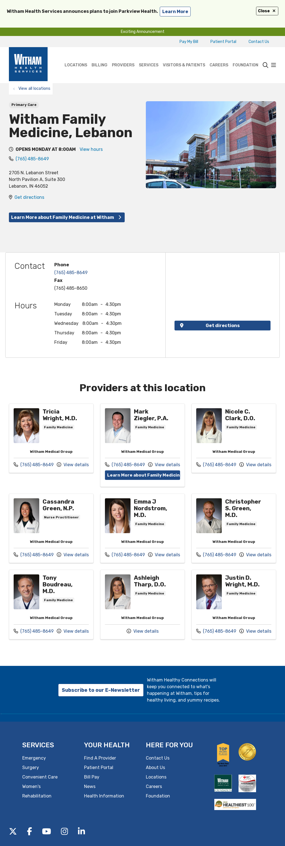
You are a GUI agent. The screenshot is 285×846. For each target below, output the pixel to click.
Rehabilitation (36, 795)
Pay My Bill (189, 41)
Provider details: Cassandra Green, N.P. (51, 528)
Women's (31, 786)
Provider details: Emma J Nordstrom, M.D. (142, 528)
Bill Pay (91, 776)
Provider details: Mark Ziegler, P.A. (142, 445)
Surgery (30, 767)
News (89, 786)
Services (149, 57)
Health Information (104, 795)
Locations (75, 57)
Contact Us (259, 41)
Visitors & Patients (184, 57)
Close (267, 11)
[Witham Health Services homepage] (28, 65)
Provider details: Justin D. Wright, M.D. (234, 604)
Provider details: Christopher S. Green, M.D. (234, 528)
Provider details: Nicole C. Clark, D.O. (234, 438)
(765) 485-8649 (32, 158)
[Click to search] (265, 65)
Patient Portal (223, 41)
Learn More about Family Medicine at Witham (66, 217)
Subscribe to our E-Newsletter (101, 690)
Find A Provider (100, 757)
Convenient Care (40, 776)
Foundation (245, 57)
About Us (155, 767)
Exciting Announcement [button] (142, 31)
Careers (218, 57)
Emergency (34, 757)
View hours (91, 149)
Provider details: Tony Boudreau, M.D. (51, 604)
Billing (99, 57)
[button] (273, 65)
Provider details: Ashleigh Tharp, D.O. (142, 604)
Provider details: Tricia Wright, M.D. (51, 438)
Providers (123, 57)
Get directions (29, 197)
